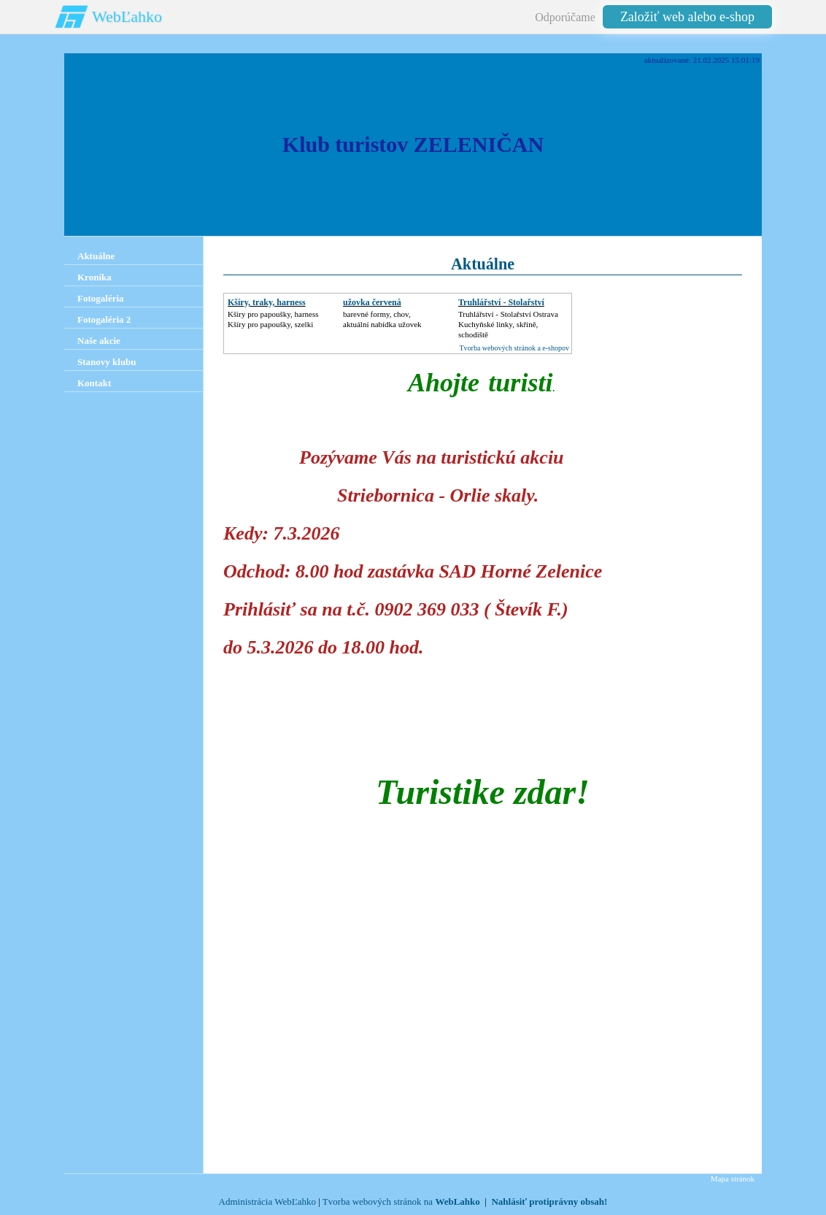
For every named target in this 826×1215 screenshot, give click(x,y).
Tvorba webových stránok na (401, 1201)
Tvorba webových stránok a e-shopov (514, 348)
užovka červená (372, 302)
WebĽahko (127, 16)
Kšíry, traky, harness (267, 302)
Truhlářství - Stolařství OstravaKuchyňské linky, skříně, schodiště (508, 324)
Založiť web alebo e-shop (687, 16)
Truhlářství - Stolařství (501, 302)
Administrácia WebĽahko (267, 1201)
